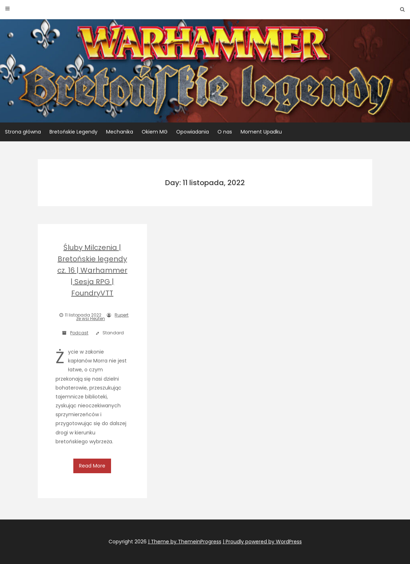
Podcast (79, 333)
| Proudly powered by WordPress (262, 541)
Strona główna (23, 131)
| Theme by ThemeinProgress (184, 541)
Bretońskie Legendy (73, 131)
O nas (224, 131)
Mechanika (119, 131)
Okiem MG (155, 131)
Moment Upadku (261, 131)
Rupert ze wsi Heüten (102, 317)
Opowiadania (192, 131)
